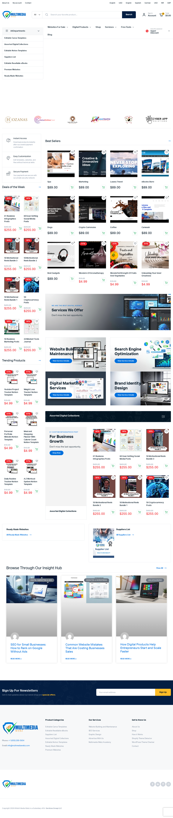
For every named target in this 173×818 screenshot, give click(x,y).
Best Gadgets (53, 273)
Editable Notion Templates (15, 51)
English (112, 3)
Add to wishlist (17, 198)
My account (17, 3)
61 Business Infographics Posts (10, 219)
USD (120, 3)
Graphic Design (95, 734)
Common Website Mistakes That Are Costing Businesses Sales (84, 648)
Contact (28, 3)
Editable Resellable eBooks (15, 63)
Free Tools (126, 27)
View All (161, 568)
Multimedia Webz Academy (100, 742)
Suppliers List (10, 57)
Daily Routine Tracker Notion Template (11, 481)
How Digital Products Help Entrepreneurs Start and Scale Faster (140, 648)
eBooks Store (148, 182)
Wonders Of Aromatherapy (91, 273)
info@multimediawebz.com (18, 746)
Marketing (83, 182)
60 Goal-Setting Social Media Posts (31, 219)
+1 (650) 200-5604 (16, 741)
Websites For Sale (56, 27)
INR (162, 3)
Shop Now (63, 95)
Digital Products (80, 27)
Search (129, 15)
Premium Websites (12, 70)
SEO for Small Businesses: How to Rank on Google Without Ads (28, 648)
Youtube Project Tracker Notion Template (11, 392)
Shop (98, 27)
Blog (50, 35)
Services (109, 27)
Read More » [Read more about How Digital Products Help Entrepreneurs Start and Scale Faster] (125, 659)
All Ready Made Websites (19, 535)
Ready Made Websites (13, 76)
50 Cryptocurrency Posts (31, 300)
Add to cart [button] (20, 228)
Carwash (146, 227)
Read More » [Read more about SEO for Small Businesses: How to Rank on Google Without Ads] (16, 659)
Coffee (113, 227)
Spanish (138, 3)
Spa (49, 182)
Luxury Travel (116, 182)
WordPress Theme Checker (143, 742)
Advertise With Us (96, 738)
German (148, 3)
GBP (169, 3)
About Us (5, 3)
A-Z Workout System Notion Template (30, 481)
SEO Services (94, 731)
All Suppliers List (125, 535)
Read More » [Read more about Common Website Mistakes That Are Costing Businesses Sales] (71, 659)
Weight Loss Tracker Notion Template (31, 392)
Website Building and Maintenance (103, 727)
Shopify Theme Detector (142, 738)
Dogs (49, 227)
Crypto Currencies (87, 227)
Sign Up (163, 692)
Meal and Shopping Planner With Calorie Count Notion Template (31, 436)
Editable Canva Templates (15, 38)
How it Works (137, 734)
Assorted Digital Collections (16, 44)
